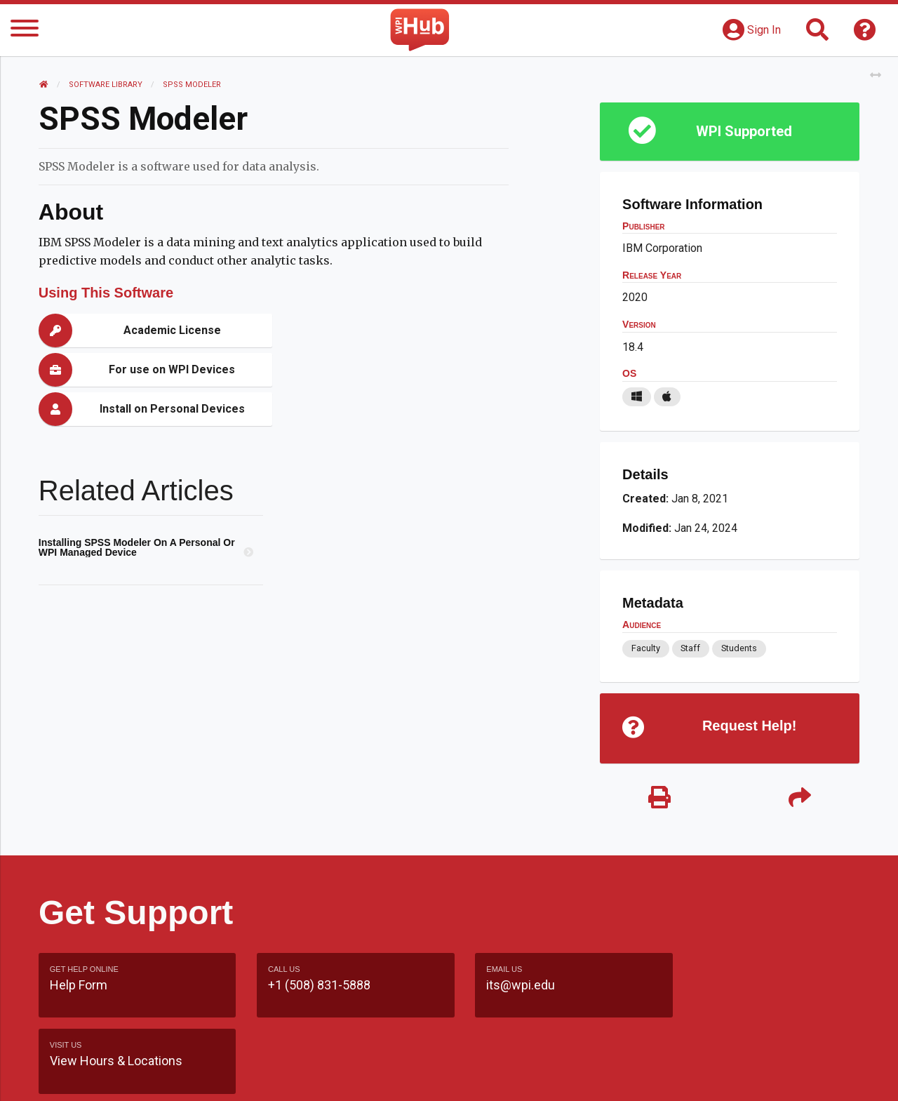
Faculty (645, 648)
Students (739, 648)
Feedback (509, 1076)
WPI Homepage (662, 1076)
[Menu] (25, 30)
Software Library (105, 84)
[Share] (799, 798)
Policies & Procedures (778, 1076)
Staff (690, 648)
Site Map (578, 1076)
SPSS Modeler (192, 84)
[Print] (659, 798)
